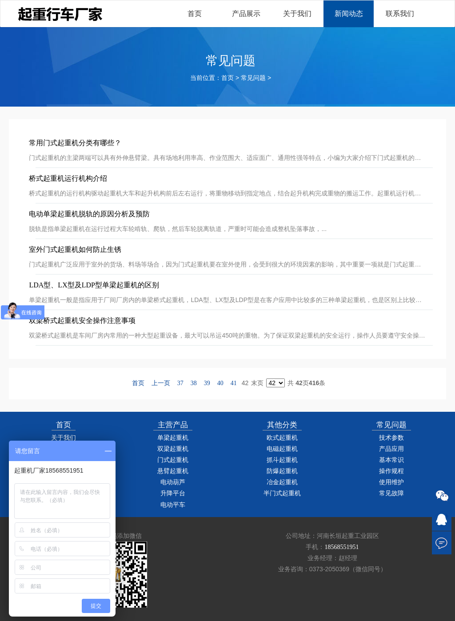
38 (194, 383)
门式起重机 (172, 460)
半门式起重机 (282, 493)
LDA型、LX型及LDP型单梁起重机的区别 (94, 285)
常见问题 (253, 78)
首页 (227, 78)
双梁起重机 (172, 449)
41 (234, 383)
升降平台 (172, 493)
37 (180, 383)
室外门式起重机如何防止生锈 (75, 249)
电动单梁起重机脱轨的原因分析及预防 (89, 214)
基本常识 (391, 460)
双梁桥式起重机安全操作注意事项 (82, 320)
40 (220, 383)
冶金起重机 (282, 482)
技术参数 (391, 437)
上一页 (161, 383)
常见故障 (391, 493)
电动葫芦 (172, 482)
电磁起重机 (282, 449)
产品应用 (391, 449)
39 (207, 383)
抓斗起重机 (282, 460)
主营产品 (173, 425)
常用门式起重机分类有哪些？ (75, 143)
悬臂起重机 (172, 471)
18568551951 (341, 547)
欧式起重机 (282, 437)
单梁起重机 (172, 437)
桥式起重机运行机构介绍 (68, 178)
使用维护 (391, 482)
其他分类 (282, 425)
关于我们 (63, 437)
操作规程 (391, 471)
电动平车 (172, 505)
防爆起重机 (282, 471)
